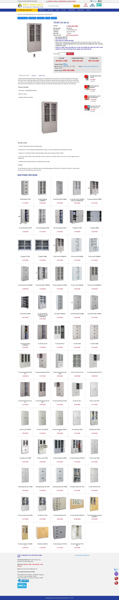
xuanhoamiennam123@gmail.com (90, 66)
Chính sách (80, 10)
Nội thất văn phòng (32, 1)
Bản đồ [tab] (34, 75)
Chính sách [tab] (41, 75)
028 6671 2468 (61, 61)
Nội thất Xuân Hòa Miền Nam (82, 555)
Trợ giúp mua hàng (22, 1)
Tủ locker (47, 18)
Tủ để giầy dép (32, 18)
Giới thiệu (50, 10)
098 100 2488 (93, 61)
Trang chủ (42, 10)
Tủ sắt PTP (54, 18)
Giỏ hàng (94, 1)
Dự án (57, 10)
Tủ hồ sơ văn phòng (23, 18)
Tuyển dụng (71, 10)
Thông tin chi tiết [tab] (24, 75)
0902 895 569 (77, 61)
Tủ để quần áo (40, 18)
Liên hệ (88, 10)
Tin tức (63, 10)
